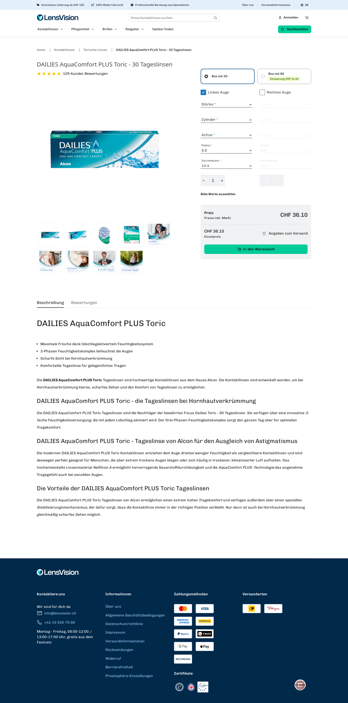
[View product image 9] (131, 262)
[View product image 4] (131, 235)
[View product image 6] (50, 262)
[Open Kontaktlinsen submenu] (63, 29)
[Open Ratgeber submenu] (144, 29)
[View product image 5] (158, 235)
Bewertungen (84, 302)
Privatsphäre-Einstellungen (129, 676)
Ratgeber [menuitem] (132, 29)
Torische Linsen (96, 50)
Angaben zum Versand (284, 233)
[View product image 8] (104, 262)
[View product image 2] (77, 235)
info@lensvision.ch (56, 613)
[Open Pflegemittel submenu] (94, 29)
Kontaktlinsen (64, 50)
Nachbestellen (294, 29)
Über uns (248, 5)
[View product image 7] (77, 262)
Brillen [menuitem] (107, 29)
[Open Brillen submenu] (117, 29)
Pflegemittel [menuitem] (80, 29)
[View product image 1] (50, 235)
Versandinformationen (275, 5)
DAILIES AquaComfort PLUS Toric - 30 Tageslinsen (153, 50)
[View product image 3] (104, 235)
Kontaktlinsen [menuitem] (48, 29)
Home (41, 50)
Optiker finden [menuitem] (163, 29)
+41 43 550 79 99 (56, 622)
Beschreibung (50, 302)
